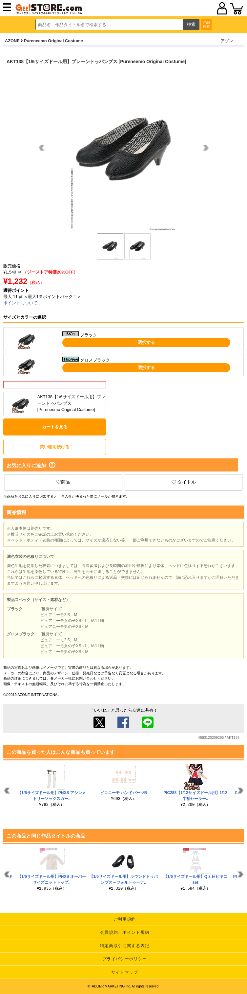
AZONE (12, 40)
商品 (63, 482)
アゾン (226, 40)
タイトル (184, 482)
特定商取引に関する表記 (124, 945)
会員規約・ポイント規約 (124, 932)
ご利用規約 (124, 919)
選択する (146, 342)
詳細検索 (206, 24)
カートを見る (55, 426)
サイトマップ (124, 972)
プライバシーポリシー (124, 958)
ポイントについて (20, 302)
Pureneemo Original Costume (53, 40)
